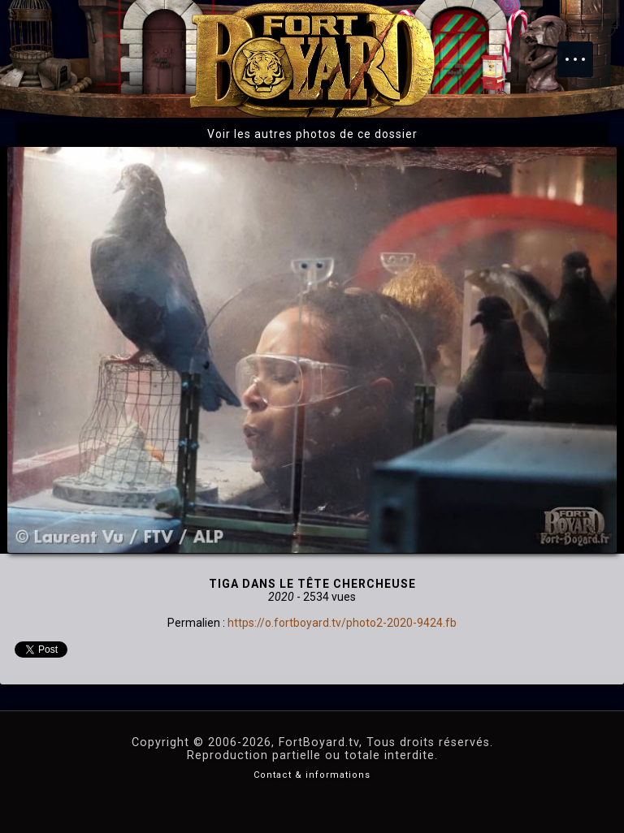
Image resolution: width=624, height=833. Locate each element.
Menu (583, 51)
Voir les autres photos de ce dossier (312, 133)
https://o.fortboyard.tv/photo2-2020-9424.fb (342, 622)
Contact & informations (312, 775)
